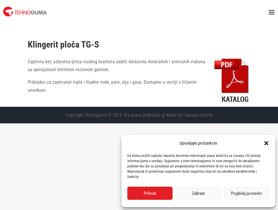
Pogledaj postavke (246, 193)
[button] (266, 143)
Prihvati (150, 193)
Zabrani (198, 193)
